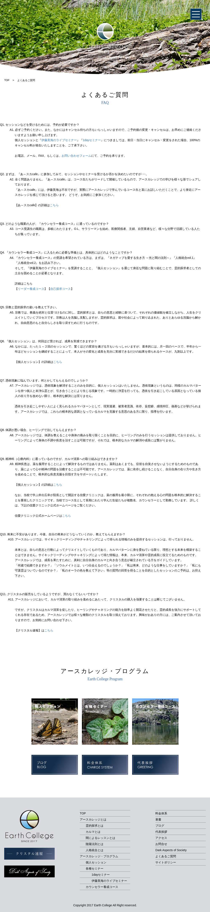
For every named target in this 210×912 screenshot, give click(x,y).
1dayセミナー (92, 140)
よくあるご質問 (165, 856)
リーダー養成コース (31, 288)
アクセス (161, 838)
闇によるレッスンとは (100, 838)
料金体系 (161, 813)
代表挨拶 (161, 831)
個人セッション (96, 862)
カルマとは (93, 831)
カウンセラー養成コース (102, 887)
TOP (83, 813)
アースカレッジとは (93, 819)
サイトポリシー (165, 862)
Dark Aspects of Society (171, 850)
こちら (54, 205)
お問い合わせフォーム (76, 155)
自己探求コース (60, 288)
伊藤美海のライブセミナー (59, 140)
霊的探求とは (94, 825)
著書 (158, 819)
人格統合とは (94, 850)
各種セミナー (94, 868)
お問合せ (161, 844)
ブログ (159, 825)
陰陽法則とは (94, 844)
